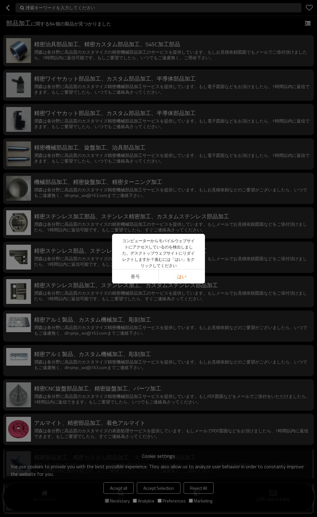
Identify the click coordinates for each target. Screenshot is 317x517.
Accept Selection (158, 488)
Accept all (118, 488)
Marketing (200, 500)
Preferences (172, 500)
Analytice (143, 500)
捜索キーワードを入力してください (60, 7)
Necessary (117, 500)
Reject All (198, 488)
